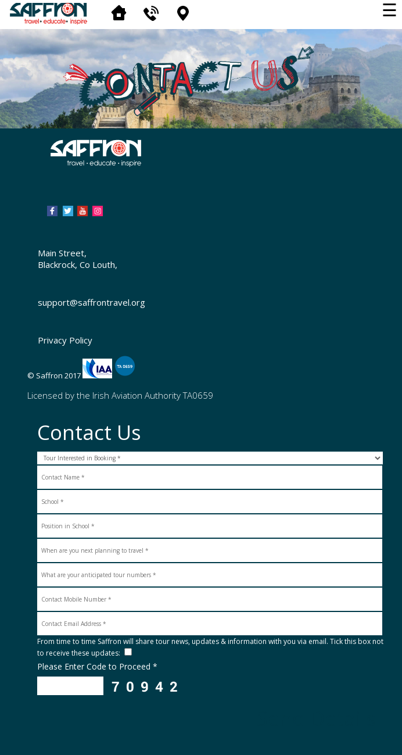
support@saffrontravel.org (91, 302)
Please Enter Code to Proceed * (97, 666)
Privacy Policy (65, 340)
